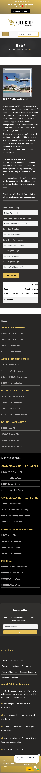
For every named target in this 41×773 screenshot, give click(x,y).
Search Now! (11, 275)
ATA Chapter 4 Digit (11, 261)
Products (11, 50)
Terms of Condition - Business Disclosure (19, 672)
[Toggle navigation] (5, 34)
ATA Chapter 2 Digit (11, 251)
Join (20, 632)
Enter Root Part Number (13, 240)
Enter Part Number (11, 229)
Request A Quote (21, 11)
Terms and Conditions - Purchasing (16, 666)
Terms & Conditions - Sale (12, 660)
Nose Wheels (22, 50)
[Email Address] (20, 626)
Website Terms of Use (11, 678)
